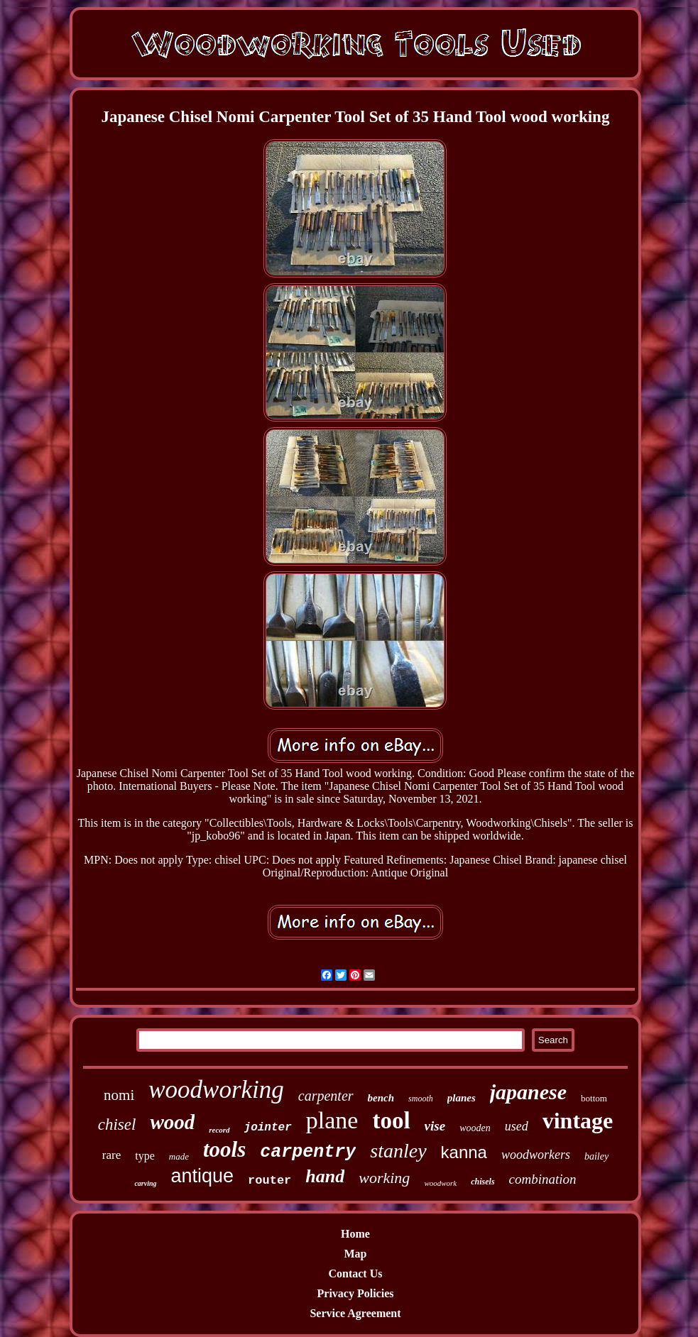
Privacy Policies (355, 1293)
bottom (594, 1098)
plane (332, 1120)
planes (461, 1098)
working (384, 1178)
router (269, 1180)
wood (172, 1122)
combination (543, 1179)
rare (111, 1155)
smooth (420, 1099)
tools (224, 1149)
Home (355, 1234)
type (145, 1156)
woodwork (440, 1183)
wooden (475, 1128)
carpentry (308, 1152)
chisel (117, 1124)
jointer (268, 1127)
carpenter (326, 1096)
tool (391, 1120)
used (516, 1126)
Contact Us (355, 1273)
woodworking (216, 1090)
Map (355, 1254)
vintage (578, 1120)
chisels (482, 1182)
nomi (119, 1095)
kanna (464, 1152)
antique (202, 1176)
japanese (528, 1092)
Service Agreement (355, 1313)
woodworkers (535, 1155)
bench (381, 1098)
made (179, 1156)
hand (324, 1176)
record (219, 1130)
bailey (596, 1156)
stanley (398, 1151)
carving (145, 1183)
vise (435, 1125)
